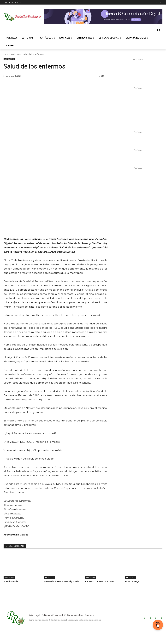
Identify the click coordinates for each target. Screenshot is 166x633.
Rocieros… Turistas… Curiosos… (100, 581)
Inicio (6, 54)
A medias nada (11, 581)
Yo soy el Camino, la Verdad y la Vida (61, 581)
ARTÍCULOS (16, 54)
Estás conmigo (132, 581)
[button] (158, 30)
